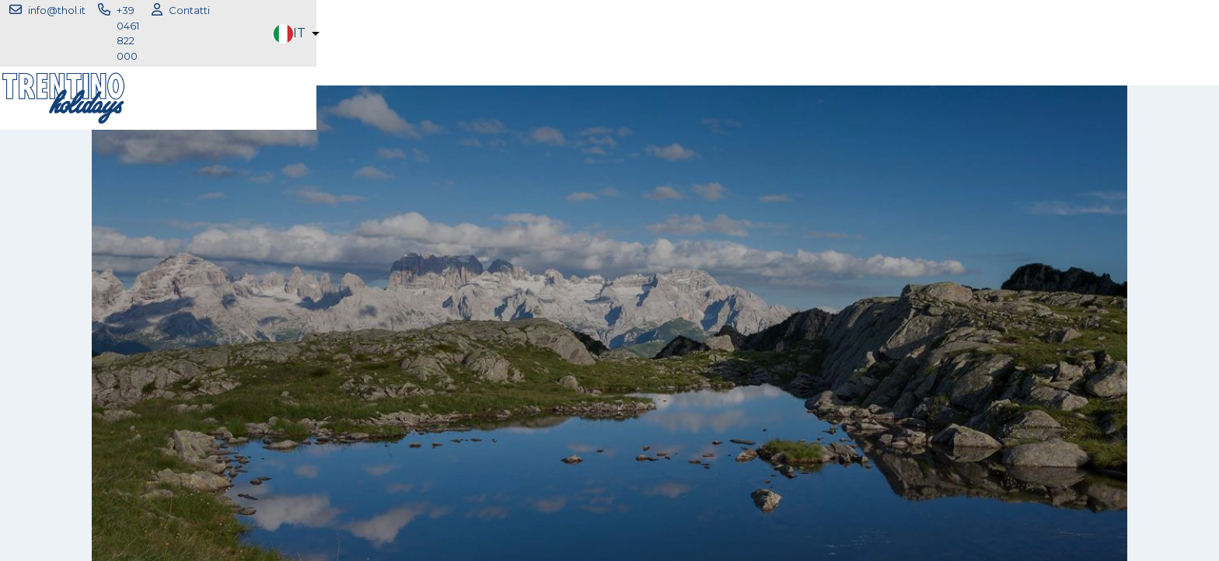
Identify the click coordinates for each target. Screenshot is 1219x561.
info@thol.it (343, 12)
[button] (1100, 13)
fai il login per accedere (610, 322)
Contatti (540, 12)
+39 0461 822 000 (445, 12)
